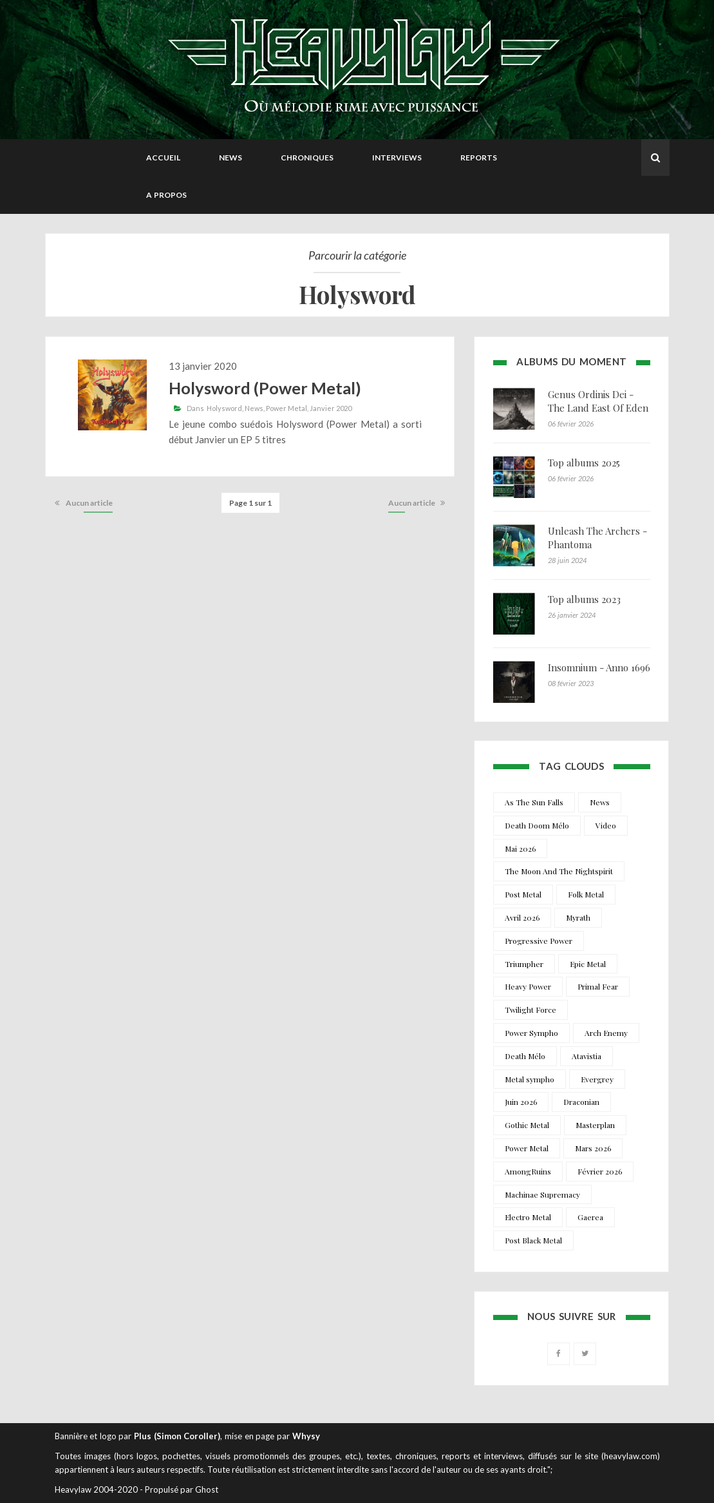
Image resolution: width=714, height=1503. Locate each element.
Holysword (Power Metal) (265, 387)
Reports (478, 157)
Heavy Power (528, 986)
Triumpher (524, 964)
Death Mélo (525, 1056)
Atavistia (586, 1056)
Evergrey (597, 1079)
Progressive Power (538, 940)
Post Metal (523, 894)
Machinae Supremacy (542, 1194)
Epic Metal (588, 964)
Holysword (224, 408)
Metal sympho (529, 1079)
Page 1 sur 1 (250, 503)
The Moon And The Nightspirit (559, 871)
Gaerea (590, 1217)
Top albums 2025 (584, 462)
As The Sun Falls (534, 802)
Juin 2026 (521, 1101)
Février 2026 (600, 1171)
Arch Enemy (606, 1033)
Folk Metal (586, 894)
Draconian (581, 1101)
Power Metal (286, 408)
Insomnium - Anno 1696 (599, 667)
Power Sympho (531, 1033)
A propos (166, 195)
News (230, 157)
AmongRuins (528, 1171)
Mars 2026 (593, 1148)
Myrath (578, 917)
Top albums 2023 (584, 599)
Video (606, 825)
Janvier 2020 (331, 408)
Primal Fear (598, 986)
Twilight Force (530, 1009)
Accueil (163, 157)
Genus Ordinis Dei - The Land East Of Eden (598, 401)
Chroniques (307, 157)
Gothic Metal (527, 1125)
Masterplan (595, 1125)
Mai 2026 (520, 848)
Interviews (397, 157)
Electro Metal (528, 1217)
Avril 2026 (522, 917)
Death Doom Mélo (537, 825)
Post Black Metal (533, 1240)
